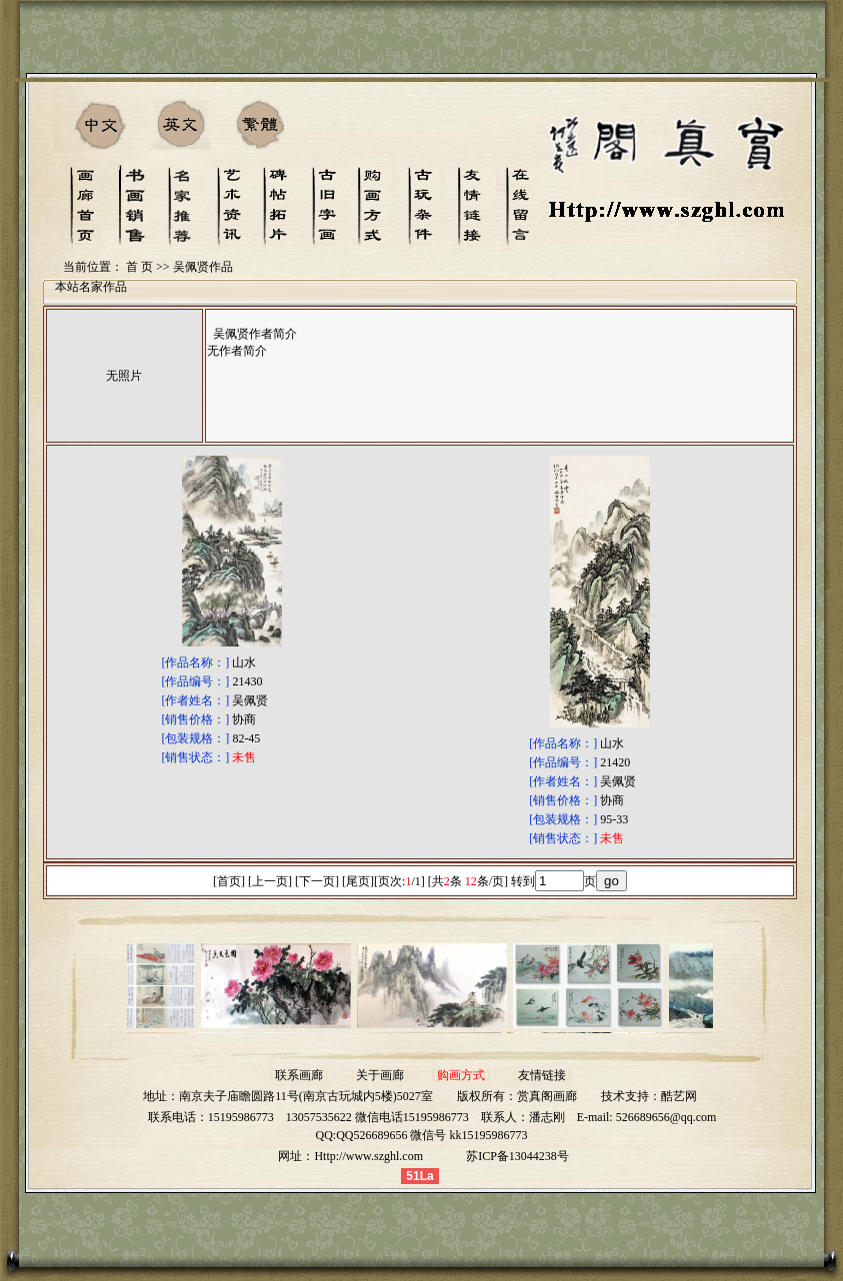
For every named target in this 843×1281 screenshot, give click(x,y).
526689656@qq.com (666, 1117)
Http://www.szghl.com (368, 1156)
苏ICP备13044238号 (517, 1156)
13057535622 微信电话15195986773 (377, 1117)
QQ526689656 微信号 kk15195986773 (431, 1135)
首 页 (139, 267)
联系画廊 (299, 1075)
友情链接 (542, 1075)
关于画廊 (380, 1075)
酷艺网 (679, 1096)
